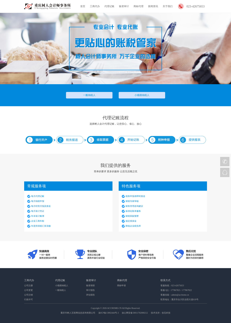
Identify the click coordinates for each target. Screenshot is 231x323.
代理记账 (109, 6)
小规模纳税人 (141, 95)
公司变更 (28, 290)
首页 (82, 6)
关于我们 (168, 6)
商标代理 (138, 6)
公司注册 (28, 285)
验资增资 (90, 285)
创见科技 (166, 313)
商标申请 (121, 285)
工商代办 (95, 6)
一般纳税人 (89, 95)
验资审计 (124, 6)
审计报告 (90, 290)
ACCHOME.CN (114, 308)
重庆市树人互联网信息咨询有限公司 (78, 313)
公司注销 (28, 295)
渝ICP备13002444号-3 (108, 313)
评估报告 (90, 295)
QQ (224, 172)
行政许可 (28, 299)
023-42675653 (196, 6)
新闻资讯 (153, 6)
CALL (224, 161)
